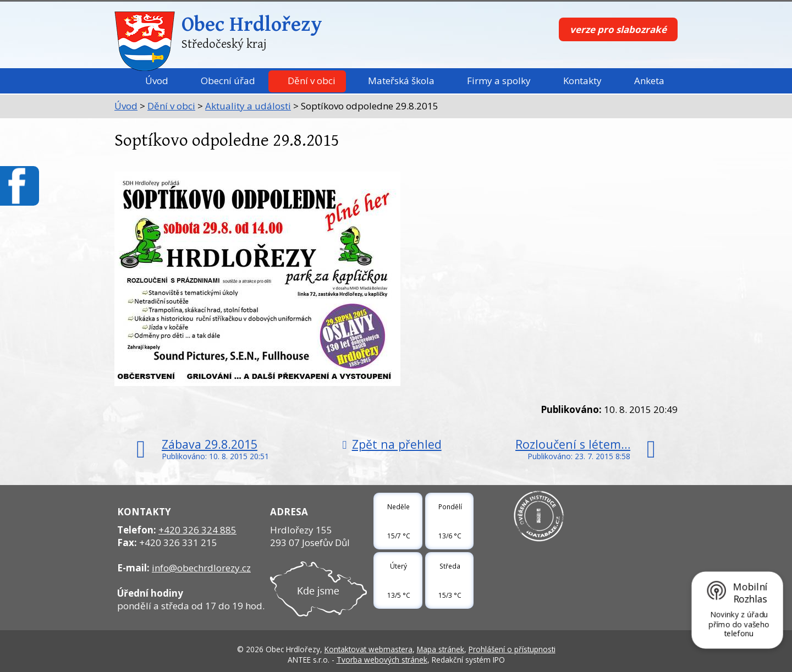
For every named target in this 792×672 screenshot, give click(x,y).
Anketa (649, 80)
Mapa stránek (440, 649)
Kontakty (582, 80)
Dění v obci (312, 80)
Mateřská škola (401, 80)
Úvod (156, 80)
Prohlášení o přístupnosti (512, 649)
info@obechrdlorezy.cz (201, 567)
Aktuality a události (248, 106)
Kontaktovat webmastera (368, 649)
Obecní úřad (228, 80)
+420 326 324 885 (197, 530)
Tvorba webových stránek (382, 659)
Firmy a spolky (499, 80)
